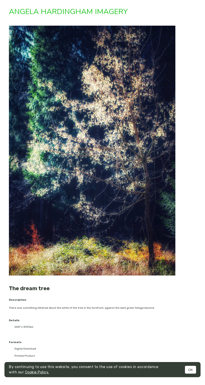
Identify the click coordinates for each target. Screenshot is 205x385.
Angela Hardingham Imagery (68, 12)
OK (190, 370)
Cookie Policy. (37, 372)
